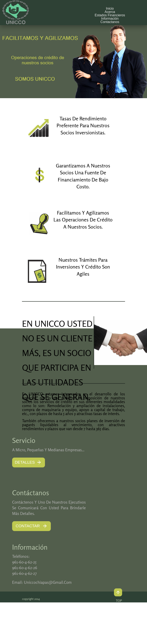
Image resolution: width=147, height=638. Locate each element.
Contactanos (109, 22)
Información (110, 18)
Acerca (110, 12)
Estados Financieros (110, 15)
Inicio (110, 8)
